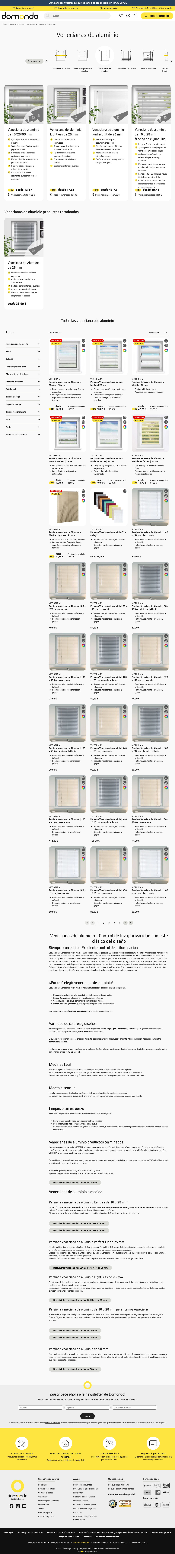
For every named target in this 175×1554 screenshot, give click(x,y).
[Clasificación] (158, 332)
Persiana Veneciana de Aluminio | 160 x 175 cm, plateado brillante (67, 750)
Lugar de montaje (13, 404)
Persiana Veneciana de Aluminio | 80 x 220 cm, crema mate (150, 821)
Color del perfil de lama (16, 366)
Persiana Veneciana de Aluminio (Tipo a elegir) (108, 534)
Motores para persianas (48, 1500)
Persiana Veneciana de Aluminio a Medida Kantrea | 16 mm (106, 460)
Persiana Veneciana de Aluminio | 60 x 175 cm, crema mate (67, 608)
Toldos (41, 1508)
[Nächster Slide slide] (171, 61)
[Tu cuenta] (128, 15)
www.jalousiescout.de (37, 1542)
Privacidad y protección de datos (61, 1532)
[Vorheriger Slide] (46, 61)
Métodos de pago (80, 1500)
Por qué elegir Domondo (118, 1484)
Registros (77, 1512)
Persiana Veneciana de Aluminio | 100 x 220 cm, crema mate (108, 892)
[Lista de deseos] (121, 15)
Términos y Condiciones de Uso (30, 1532)
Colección (10, 359)
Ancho (8, 427)
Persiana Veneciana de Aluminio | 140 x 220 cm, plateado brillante (108, 821)
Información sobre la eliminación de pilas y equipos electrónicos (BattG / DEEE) (113, 1532)
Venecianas (34, 61)
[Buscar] (77, 15)
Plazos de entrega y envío (84, 1496)
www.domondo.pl (139, 1542)
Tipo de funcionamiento (16, 412)
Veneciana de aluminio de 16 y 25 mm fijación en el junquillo (150, 134)
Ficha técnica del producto (17, 344)
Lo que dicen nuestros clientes (121, 1488)
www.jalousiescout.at (60, 1542)
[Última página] (131, 923)
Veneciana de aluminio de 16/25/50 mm (23, 132)
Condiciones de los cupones (84, 1504)
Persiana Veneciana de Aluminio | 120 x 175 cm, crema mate (150, 678)
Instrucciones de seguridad (84, 1508)
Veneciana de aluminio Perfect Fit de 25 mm (108, 132)
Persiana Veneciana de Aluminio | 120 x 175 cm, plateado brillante (108, 678)
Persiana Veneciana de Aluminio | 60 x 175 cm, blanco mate (67, 892)
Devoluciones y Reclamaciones (86, 1488)
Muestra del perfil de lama (17, 374)
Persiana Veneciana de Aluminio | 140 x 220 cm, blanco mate (150, 534)
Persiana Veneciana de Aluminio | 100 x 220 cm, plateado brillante (150, 750)
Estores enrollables (46, 1488)
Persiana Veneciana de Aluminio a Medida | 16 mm (65, 383)
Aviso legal (8, 1532)
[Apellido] (87, 1407)
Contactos (87, 1536)
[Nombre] (41, 1407)
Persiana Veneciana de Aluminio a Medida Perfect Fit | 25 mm (148, 460)
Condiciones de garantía (161, 1532)
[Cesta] (135, 15)
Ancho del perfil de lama (16, 434)
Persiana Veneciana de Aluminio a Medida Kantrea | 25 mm (65, 460)
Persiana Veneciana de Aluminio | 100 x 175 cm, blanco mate (150, 892)
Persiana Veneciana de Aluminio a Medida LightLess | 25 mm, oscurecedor (65, 534)
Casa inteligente (45, 1512)
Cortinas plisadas (45, 1492)
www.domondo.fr (101, 1542)
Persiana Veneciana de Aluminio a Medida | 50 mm (148, 383)
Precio (8, 351)
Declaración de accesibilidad (107, 1536)
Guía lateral (11, 389)
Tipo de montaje (13, 396)
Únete (87, 1416)
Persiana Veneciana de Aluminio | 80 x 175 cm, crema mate (108, 608)
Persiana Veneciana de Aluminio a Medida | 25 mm (106, 383)
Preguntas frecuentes (82, 1484)
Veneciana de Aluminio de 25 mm (24, 265)
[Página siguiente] (125, 923)
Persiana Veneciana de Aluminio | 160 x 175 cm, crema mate (67, 821)
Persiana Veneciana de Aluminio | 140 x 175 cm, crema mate (108, 750)
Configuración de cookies (68, 1536)
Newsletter (78, 1492)
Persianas (42, 1484)
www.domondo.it (120, 1542)
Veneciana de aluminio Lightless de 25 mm (65, 132)
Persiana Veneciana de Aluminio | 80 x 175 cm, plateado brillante (150, 608)
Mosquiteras (43, 1504)
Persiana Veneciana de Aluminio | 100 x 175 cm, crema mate (67, 678)
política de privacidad (52, 1423)
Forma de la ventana (14, 381)
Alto (8, 419)
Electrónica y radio (46, 1516)
